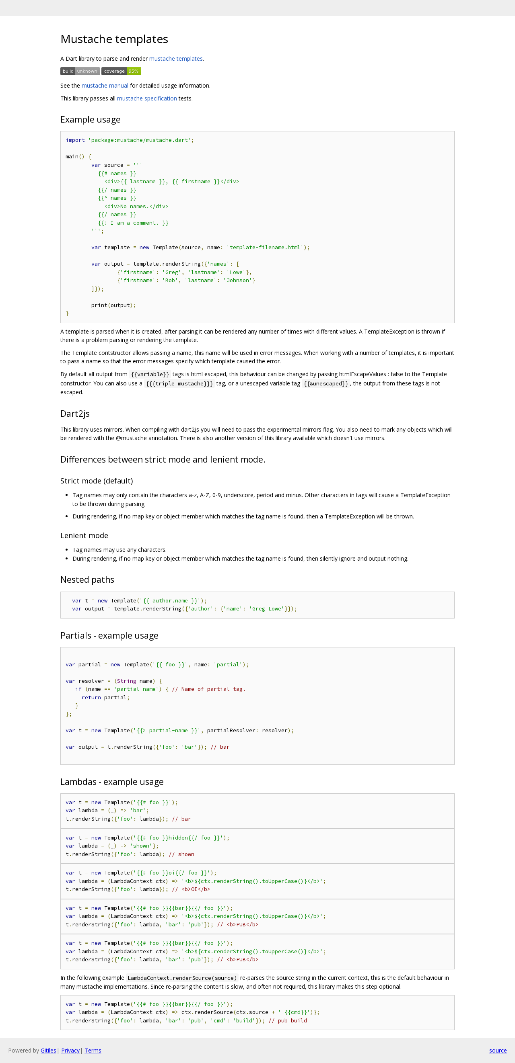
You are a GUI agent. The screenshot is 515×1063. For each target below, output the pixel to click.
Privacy (70, 1050)
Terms (92, 1050)
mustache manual (105, 85)
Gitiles (48, 1050)
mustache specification (147, 98)
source (498, 1050)
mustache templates (176, 58)
